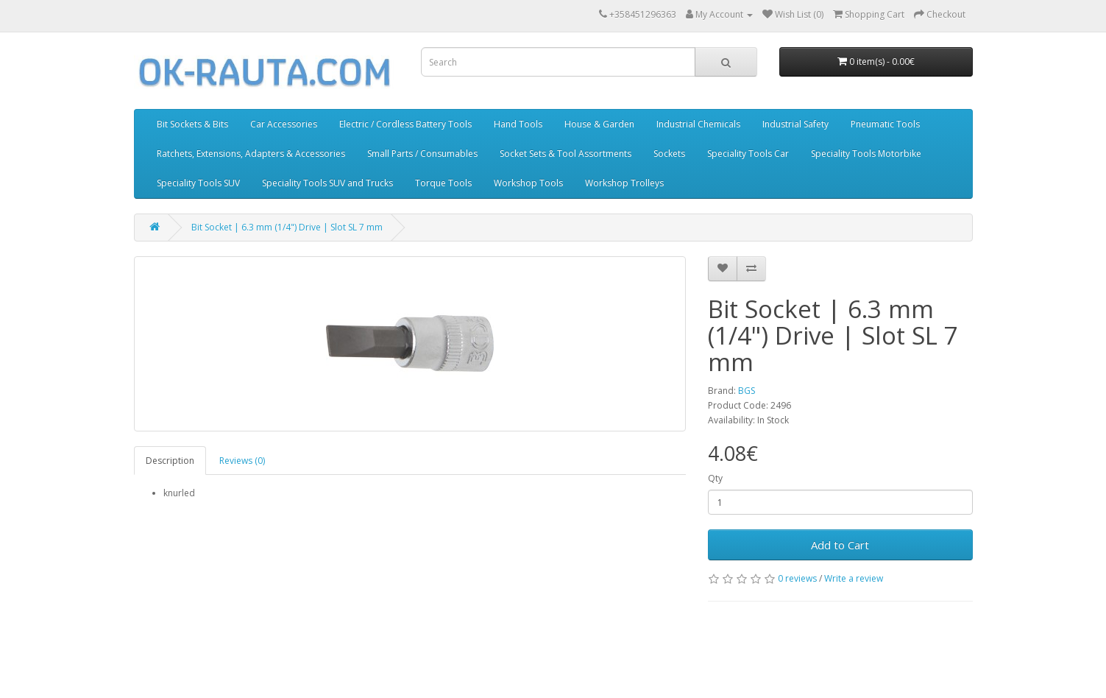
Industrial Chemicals (698, 124)
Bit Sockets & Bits (192, 124)
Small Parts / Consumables (422, 153)
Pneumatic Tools (885, 124)
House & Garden (599, 124)
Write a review (853, 578)
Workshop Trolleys (624, 183)
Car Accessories (283, 124)
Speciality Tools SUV (198, 183)
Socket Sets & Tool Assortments (565, 153)
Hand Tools (518, 124)
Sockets (669, 153)
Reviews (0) (242, 460)
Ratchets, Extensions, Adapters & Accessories (251, 153)
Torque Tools (443, 183)
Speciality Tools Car (748, 153)
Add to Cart (840, 544)
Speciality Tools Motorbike (866, 153)
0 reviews (797, 578)
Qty (715, 478)
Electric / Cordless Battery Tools (405, 124)
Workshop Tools (528, 183)
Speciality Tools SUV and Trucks (327, 183)
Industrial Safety (795, 124)
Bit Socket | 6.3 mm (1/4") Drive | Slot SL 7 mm (287, 227)
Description (170, 460)
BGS (746, 390)
